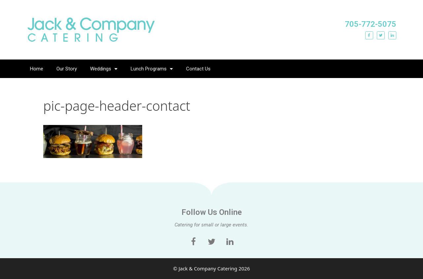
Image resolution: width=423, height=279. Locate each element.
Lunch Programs (152, 69)
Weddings (103, 69)
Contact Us (198, 69)
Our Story (66, 69)
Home (36, 69)
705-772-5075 (370, 24)
